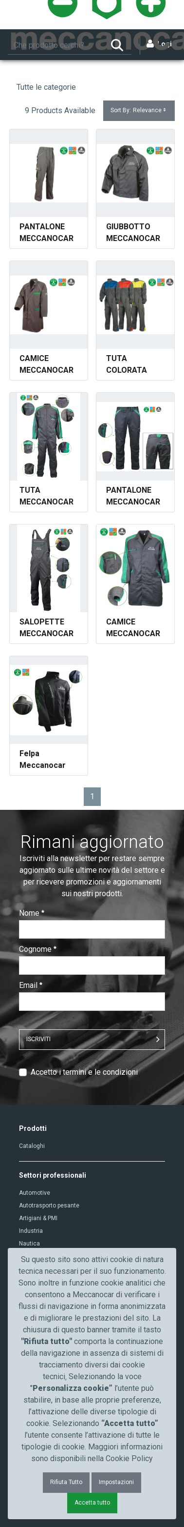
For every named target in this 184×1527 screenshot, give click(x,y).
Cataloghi (32, 1146)
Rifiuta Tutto (66, 1482)
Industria (31, 1230)
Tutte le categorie (46, 87)
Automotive (34, 1192)
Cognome (37, 949)
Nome (31, 913)
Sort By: (138, 110)
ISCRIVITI (38, 1039)
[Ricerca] (55, 45)
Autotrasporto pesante (49, 1205)
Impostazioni (116, 1482)
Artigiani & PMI (38, 1218)
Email (30, 985)
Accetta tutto (92, 1502)
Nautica (29, 1243)
